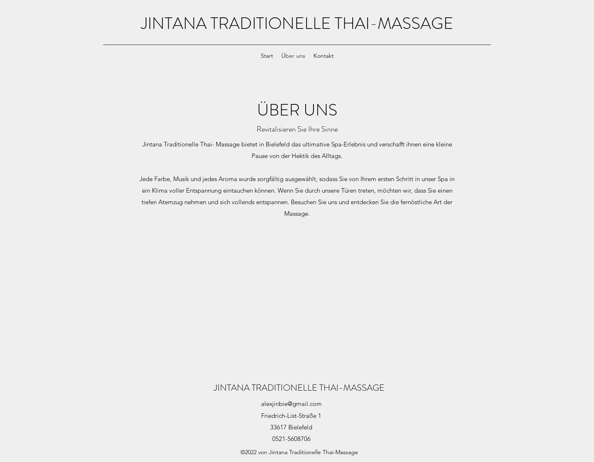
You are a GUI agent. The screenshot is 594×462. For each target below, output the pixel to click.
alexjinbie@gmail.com (291, 404)
